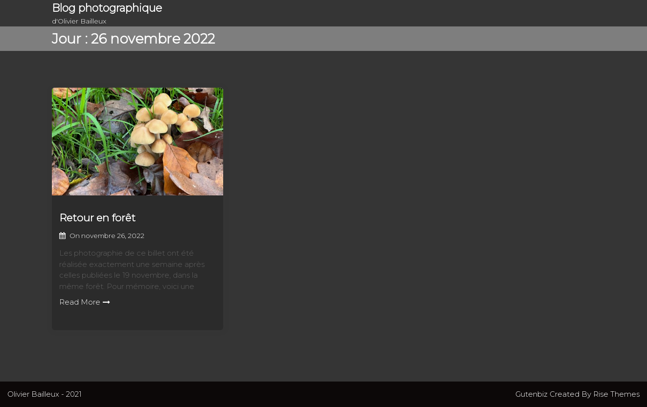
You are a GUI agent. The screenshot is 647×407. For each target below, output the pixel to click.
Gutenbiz (532, 394)
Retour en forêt (97, 218)
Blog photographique (107, 8)
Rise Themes (616, 394)
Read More (84, 302)
